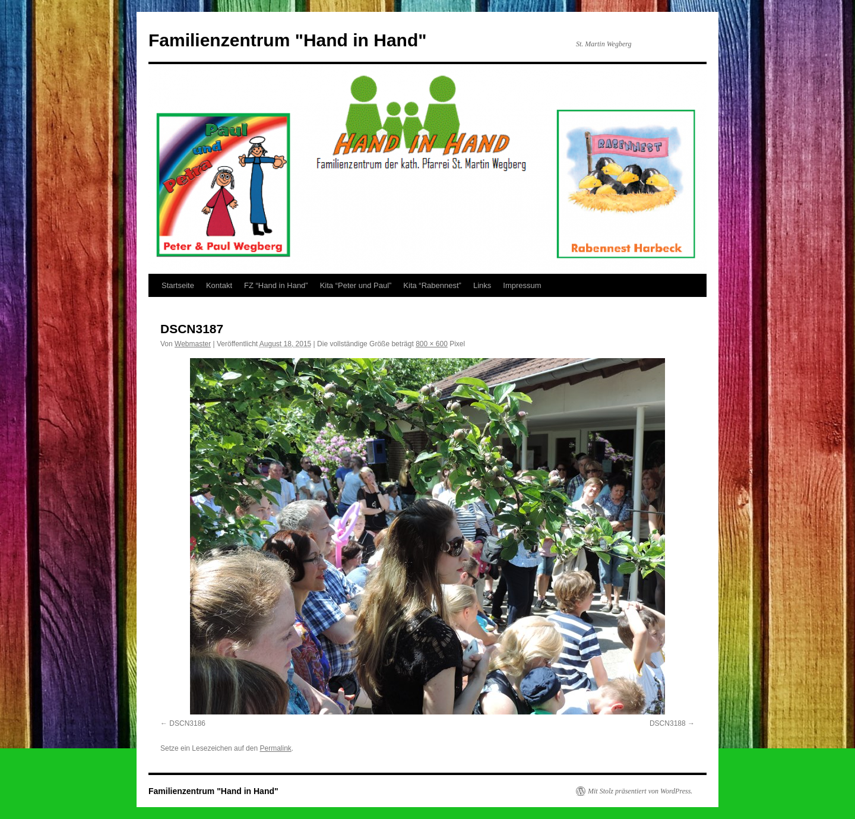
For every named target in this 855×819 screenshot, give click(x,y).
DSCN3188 (668, 723)
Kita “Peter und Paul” (356, 285)
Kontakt (219, 285)
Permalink (275, 748)
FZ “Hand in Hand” (276, 285)
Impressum (522, 285)
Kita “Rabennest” (432, 285)
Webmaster (193, 344)
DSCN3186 (187, 723)
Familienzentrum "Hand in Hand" (287, 40)
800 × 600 (432, 344)
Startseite (178, 285)
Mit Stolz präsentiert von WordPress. (640, 791)
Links (482, 285)
